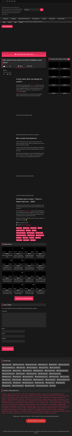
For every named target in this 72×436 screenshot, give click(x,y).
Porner (49, 406)
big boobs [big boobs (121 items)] (43, 364)
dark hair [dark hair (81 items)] (17, 370)
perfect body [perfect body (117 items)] (39, 379)
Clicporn (38, 394)
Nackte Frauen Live (15, 411)
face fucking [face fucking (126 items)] (50, 370)
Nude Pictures (39, 411)
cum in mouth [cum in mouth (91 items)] (55, 367)
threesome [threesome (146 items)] (30, 385)
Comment (4, 311)
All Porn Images (62, 406)
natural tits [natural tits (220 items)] (54, 376)
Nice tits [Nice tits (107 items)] (7, 379)
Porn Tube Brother (31, 394)
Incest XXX (13, 407)
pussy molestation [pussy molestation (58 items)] (64, 379)
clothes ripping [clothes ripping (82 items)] (32, 367)
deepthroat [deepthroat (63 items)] (27, 370)
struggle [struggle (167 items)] (7, 385)
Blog (4, 22)
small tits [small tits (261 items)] (50, 382)
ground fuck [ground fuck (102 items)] (32, 373)
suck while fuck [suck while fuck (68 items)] (18, 385)
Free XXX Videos (41, 395)
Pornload (55, 406)
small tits (38, 237)
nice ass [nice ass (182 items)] (65, 376)
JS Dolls (26, 402)
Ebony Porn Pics (37, 399)
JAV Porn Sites (38, 397)
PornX (38, 406)
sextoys (32, 237)
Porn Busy (40, 413)
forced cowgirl (39, 232)
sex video (54, 399)
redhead (19, 237)
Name (4, 328)
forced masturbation (21, 235)
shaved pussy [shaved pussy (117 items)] (28, 382)
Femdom (19, 227)
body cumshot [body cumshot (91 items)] (64, 364)
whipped (33, 240)
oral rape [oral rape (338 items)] (17, 379)
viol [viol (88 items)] (53, 385)
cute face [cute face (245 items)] (7, 370)
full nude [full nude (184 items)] (21, 373)
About (20, 66)
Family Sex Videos (21, 407)
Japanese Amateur (30, 404)
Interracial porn (23, 406)
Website (4, 338)
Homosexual (52, 18)
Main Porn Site (61, 402)
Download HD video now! (24, 54)
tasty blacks (61, 399)
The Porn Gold (53, 402)
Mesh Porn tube (21, 394)
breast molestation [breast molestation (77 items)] (9, 367)
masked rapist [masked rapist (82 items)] (28, 376)
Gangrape (13, 18)
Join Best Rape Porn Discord (36, 421)
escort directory (18, 413)
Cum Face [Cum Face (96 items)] (44, 367)
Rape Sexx (65, 401)
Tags (15, 22)
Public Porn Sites (29, 397)
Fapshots (47, 413)
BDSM (40, 227)
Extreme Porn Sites (43, 401)
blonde (23, 225)
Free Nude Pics (61, 395)
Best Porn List (31, 411)
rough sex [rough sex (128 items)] (7, 382)
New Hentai (21, 404)
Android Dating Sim (52, 407)
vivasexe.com (23, 395)
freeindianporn (53, 404)
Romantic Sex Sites (57, 397)
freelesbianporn (62, 404)
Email (3, 333)
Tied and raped (61, 18)
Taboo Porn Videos (52, 409)
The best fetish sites (22, 401)
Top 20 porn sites (32, 401)
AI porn (21, 22)
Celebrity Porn (47, 397)
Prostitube (53, 413)
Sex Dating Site (32, 407)
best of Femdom (20, 230)
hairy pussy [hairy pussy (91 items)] (43, 373)
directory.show (11, 394)
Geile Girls (23, 411)
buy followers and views (59, 411)
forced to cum (31, 235)
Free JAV (46, 404)
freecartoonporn (6, 406)
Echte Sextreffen (41, 407)
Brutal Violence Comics (55, 401)
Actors (9, 22)
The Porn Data (19, 402)
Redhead (28, 225)
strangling (19, 240)
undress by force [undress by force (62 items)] (43, 385)
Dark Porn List (11, 401)
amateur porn (48, 411)
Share (29, 66)
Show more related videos (24, 298)
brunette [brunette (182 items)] (21, 367)
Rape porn (5, 18)
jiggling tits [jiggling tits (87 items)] (7, 376)
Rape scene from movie (24, 18)
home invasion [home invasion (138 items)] (55, 373)
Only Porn (32, 402)
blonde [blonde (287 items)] (54, 364)
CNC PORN (34, 413)
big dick (28, 230)
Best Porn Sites (32, 406)
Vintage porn (32, 395)
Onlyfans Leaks (46, 399)
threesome (26, 240)
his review (33, 85)
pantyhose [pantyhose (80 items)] (27, 379)
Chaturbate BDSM (6, 395)
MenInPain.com (27, 211)
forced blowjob (30, 232)
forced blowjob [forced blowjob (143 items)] (63, 370)
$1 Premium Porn (51, 395)
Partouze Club (45, 394)
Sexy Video (29, 399)
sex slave (25, 237)
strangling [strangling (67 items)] (61, 382)
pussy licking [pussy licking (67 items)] (51, 379)
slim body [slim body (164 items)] (40, 382)
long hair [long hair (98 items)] (18, 376)
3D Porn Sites (19, 397)
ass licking (33, 227)
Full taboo (4, 394)
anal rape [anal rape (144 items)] (7, 364)
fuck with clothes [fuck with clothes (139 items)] (9, 373)
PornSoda (44, 406)
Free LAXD (39, 404)
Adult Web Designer (13, 399)
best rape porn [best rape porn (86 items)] (31, 364)
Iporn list (12, 402)
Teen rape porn (35, 18)
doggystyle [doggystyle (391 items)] (39, 370)
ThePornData (5, 402)
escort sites (10, 413)
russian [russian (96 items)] (17, 382)
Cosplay (44, 18)
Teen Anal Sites (11, 397)
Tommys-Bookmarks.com (56, 394)
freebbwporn (14, 406)
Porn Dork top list (12, 404)
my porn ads (26, 413)
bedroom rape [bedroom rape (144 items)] (19, 364)
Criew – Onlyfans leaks (42, 402)
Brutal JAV (21, 399)
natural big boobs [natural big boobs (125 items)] (42, 376)
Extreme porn (15, 395)
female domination (21, 232)
